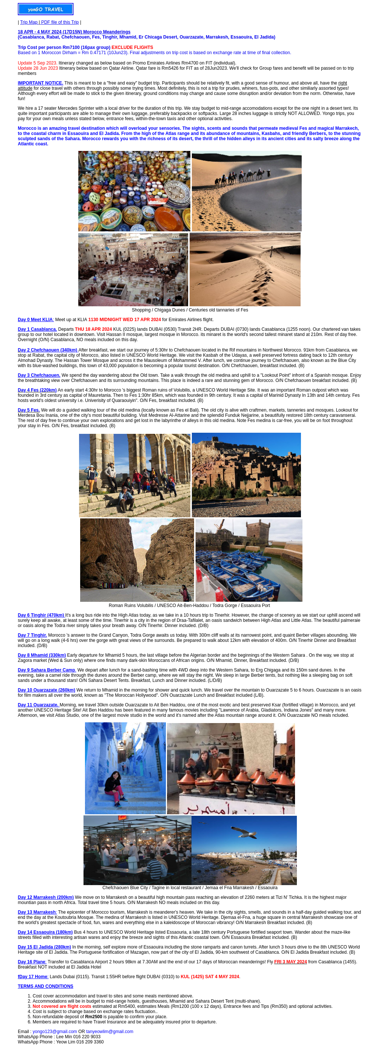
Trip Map (29, 22)
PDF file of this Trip (59, 22)
